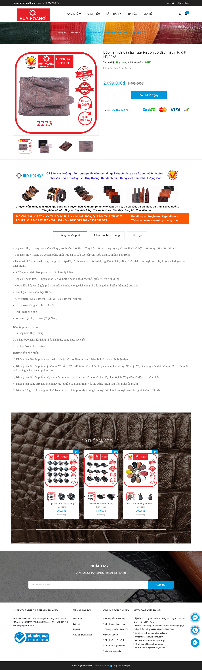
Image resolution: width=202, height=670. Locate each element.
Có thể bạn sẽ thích (101, 440)
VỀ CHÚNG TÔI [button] (82, 610)
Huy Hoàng (61, 507)
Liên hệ (76, 624)
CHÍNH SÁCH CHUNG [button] (116, 610)
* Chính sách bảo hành (113, 640)
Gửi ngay (160, 584)
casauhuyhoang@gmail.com (27, 3)
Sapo (127, 665)
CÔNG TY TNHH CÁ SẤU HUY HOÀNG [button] (35, 610)
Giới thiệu (77, 618)
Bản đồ (76, 629)
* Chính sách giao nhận (114, 645)
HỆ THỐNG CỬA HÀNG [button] (147, 610)
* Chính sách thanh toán (114, 624)
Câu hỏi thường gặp (82, 634)
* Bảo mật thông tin (112, 651)
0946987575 (52, 3)
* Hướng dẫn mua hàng (114, 618)
